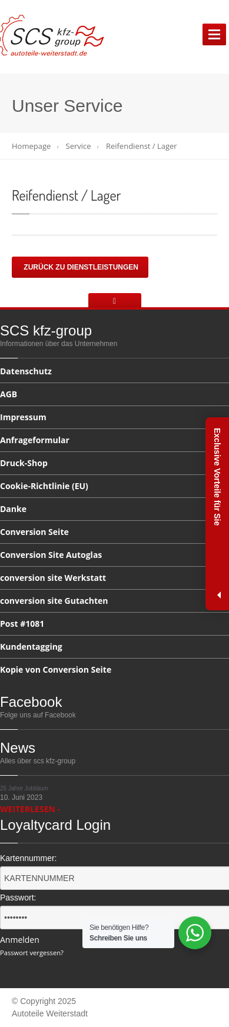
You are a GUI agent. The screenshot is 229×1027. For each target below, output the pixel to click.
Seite (34, 531)
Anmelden (19, 939)
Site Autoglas (51, 554)
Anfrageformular (34, 440)
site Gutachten (54, 600)
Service (78, 146)
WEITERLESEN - (30, 809)
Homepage (31, 146)
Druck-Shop (24, 462)
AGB (8, 394)
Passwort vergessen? (32, 952)
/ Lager (66, 195)
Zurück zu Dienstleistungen (80, 267)
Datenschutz (26, 372)
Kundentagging (31, 646)
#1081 (22, 623)
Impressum (23, 417)
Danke (13, 508)
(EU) (44, 485)
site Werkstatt (53, 577)
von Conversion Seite (55, 669)
